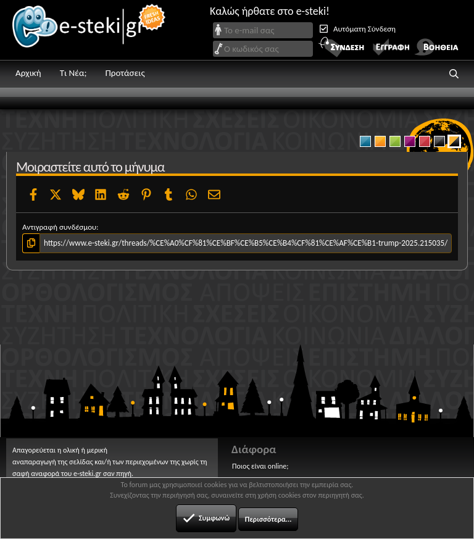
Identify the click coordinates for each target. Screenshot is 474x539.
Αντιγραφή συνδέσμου (59, 227)
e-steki (89, 30)
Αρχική (28, 72)
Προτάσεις (124, 72)
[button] (454, 74)
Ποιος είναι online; (260, 466)
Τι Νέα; (73, 72)
